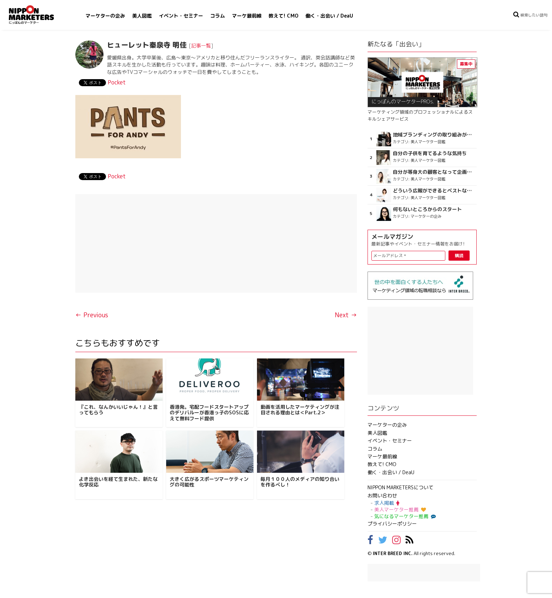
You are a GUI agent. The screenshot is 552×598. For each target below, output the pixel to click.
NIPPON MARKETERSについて (400, 487)
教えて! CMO (284, 15)
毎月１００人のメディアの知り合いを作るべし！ (300, 482)
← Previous (91, 315)
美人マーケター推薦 (400, 509)
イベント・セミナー (181, 15)
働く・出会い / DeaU (329, 15)
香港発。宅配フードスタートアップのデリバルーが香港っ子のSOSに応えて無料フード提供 (209, 412)
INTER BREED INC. (393, 553)
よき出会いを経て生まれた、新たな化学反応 (118, 482)
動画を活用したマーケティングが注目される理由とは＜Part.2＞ (300, 409)
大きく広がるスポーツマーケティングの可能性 (209, 482)
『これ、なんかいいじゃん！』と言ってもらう (118, 409)
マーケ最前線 (247, 15)
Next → (346, 315)
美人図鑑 (142, 15)
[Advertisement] (216, 243)
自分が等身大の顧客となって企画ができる (434, 172)
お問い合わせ (382, 495)
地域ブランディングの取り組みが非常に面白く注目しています (434, 134)
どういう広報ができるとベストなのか (434, 190)
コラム (217, 15)
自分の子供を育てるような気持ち (430, 153)
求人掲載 (386, 503)
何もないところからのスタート (427, 209)
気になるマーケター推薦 (404, 516)
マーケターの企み (105, 15)
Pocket (117, 82)
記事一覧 (201, 45)
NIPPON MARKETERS (38, 14)
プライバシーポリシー (392, 523)
